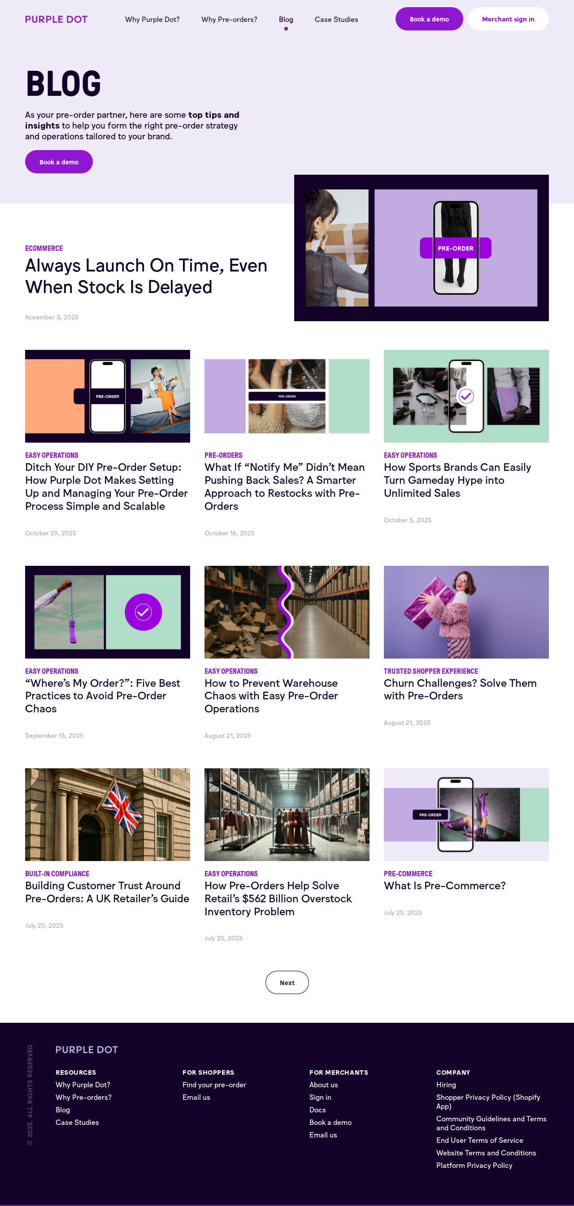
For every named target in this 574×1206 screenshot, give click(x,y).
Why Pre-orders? (229, 18)
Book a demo (330, 1121)
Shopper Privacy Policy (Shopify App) (488, 1101)
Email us (196, 1096)
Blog (286, 18)
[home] (56, 19)
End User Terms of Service (479, 1139)
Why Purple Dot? (152, 18)
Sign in (320, 1096)
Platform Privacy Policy (474, 1164)
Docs (317, 1109)
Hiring (446, 1084)
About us (323, 1084)
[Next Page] (287, 982)
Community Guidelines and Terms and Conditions (491, 1123)
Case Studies (336, 18)
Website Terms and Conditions (486, 1152)
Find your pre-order (214, 1084)
